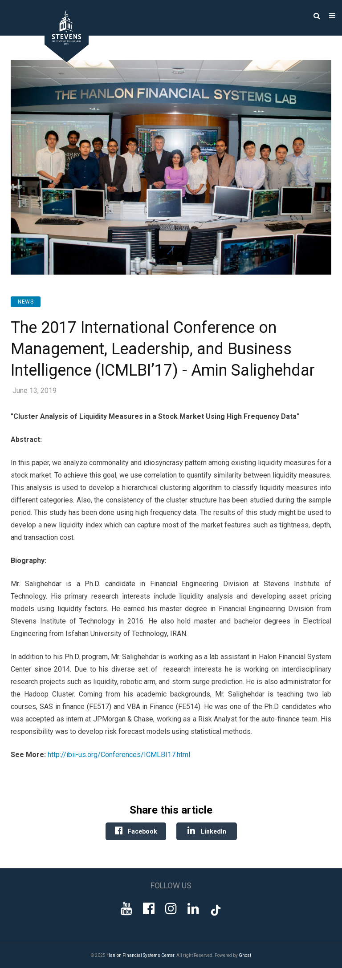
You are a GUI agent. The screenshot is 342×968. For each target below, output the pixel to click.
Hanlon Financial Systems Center (140, 955)
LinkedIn (206, 830)
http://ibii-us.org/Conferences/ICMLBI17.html (119, 754)
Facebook (135, 830)
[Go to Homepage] (60, 60)
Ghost (245, 955)
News (25, 302)
